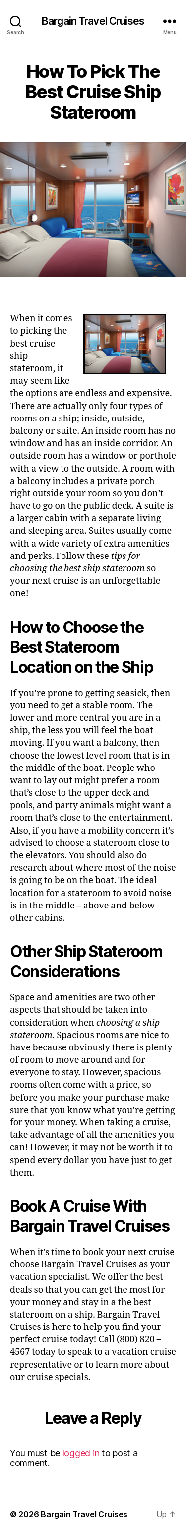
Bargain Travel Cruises (93, 21)
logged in (81, 1453)
